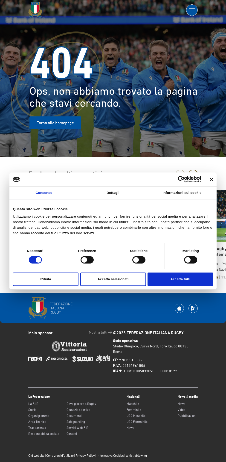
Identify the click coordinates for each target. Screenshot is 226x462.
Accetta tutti (180, 279)
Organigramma (38, 416)
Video (181, 410)
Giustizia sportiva (78, 410)
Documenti (74, 416)
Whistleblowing (136, 455)
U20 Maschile (136, 416)
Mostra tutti (101, 332)
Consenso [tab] (43, 193)
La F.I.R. (33, 404)
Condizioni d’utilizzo (60, 455)
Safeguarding (76, 422)
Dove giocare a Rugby (81, 404)
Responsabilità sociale (43, 433)
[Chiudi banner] (211, 179)
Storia (32, 410)
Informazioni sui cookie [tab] (182, 193)
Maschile (133, 404)
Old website (36, 455)
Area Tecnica (37, 422)
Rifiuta (45, 279)
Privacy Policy (85, 455)
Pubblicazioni (187, 416)
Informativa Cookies (110, 455)
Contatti (72, 433)
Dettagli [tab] (113, 193)
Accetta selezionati (112, 279)
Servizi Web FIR (77, 427)
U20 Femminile (137, 422)
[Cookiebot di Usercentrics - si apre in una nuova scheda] (181, 179)
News (130, 427)
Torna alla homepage (55, 122)
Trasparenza (37, 427)
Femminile (134, 410)
